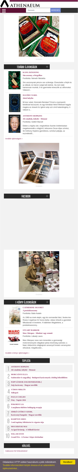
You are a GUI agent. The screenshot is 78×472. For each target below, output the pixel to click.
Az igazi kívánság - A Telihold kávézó (25, 430)
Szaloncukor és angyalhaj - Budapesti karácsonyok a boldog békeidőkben (39, 378)
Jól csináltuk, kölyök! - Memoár (35, 119)
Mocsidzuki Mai (19, 426)
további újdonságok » (13, 139)
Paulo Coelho (18, 397)
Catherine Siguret (33, 307)
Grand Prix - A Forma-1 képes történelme (27, 437)
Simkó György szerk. (22, 412)
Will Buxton (17, 434)
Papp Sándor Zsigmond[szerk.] (26, 382)
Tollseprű (14, 393)
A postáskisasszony (30, 310)
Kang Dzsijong (31, 72)
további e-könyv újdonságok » (17, 353)
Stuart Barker (31, 330)
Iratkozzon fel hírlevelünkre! (16, 451)
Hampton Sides (18, 419)
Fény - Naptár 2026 (18, 400)
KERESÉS (55, 10)
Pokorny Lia (17, 404)
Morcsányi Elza (19, 374)
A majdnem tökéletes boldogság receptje (26, 407)
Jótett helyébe (28, 98)
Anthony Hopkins (32, 116)
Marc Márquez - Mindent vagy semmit (38, 333)
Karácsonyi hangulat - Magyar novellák (26, 415)
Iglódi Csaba (30, 95)
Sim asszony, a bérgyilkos (32, 75)
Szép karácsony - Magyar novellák (24, 385)
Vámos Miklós (18, 389)
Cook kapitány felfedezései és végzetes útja (27, 422)
